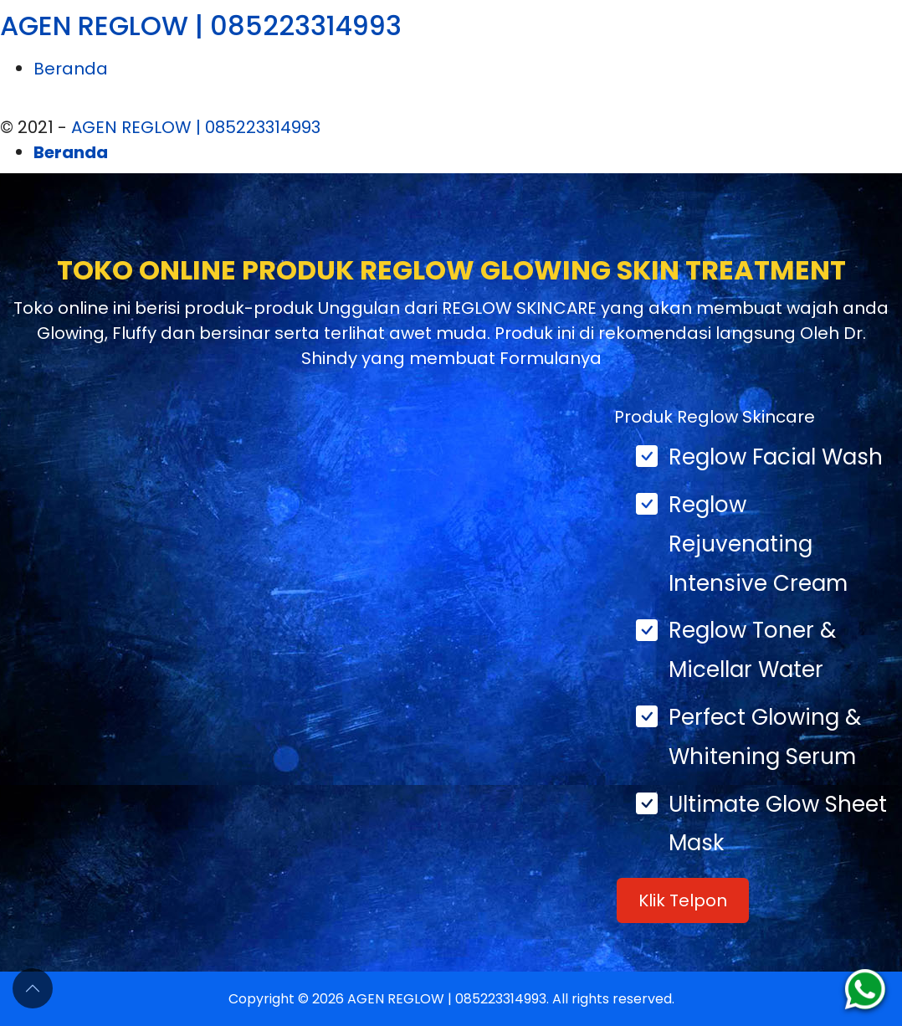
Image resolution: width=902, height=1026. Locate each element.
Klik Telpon (682, 900)
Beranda (70, 68)
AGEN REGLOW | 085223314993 (201, 25)
